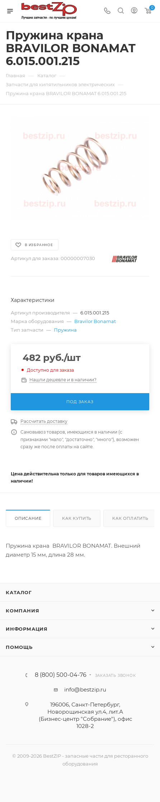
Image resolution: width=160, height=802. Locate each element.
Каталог (19, 592)
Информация (27, 629)
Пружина (65, 330)
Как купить (76, 518)
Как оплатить (130, 518)
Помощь (19, 647)
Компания (22, 610)
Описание (28, 518)
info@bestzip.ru (85, 689)
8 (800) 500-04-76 (60, 675)
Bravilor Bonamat (95, 321)
